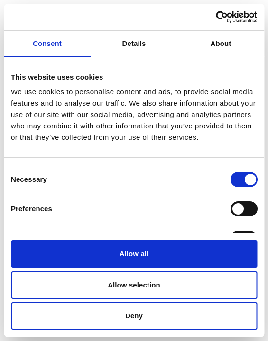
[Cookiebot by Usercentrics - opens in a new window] (215, 17)
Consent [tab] (47, 43)
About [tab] (221, 43)
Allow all (134, 254)
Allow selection (134, 285)
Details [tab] (134, 43)
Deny (134, 316)
